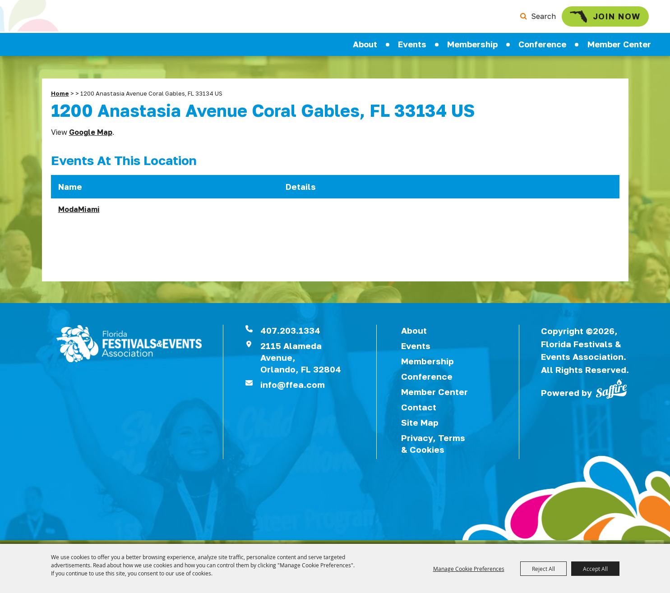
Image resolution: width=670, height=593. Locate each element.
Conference (542, 47)
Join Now (598, 18)
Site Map (420, 426)
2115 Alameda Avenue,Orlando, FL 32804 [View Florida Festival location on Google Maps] (300, 361)
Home (60, 97)
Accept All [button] (595, 568)
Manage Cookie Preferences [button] (468, 568)
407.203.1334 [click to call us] (290, 334)
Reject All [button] (543, 568)
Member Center (619, 47)
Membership (472, 47)
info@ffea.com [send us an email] (292, 388)
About (365, 47)
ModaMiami (79, 212)
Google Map (90, 135)
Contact (418, 410)
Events (412, 47)
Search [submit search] (533, 18)
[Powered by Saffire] (611, 391)
